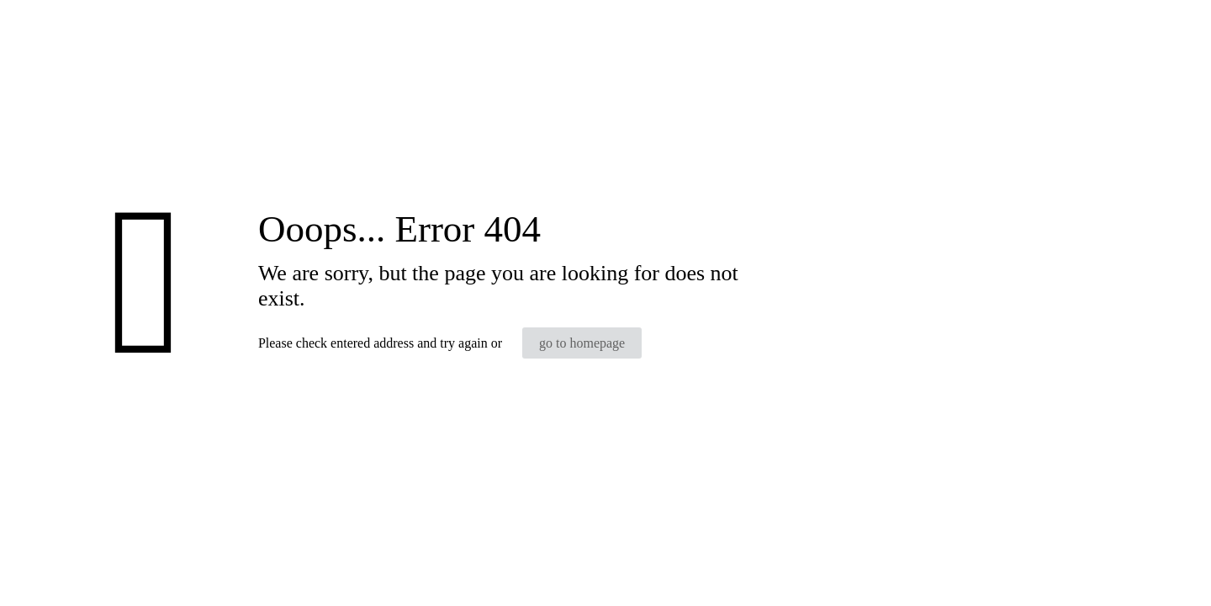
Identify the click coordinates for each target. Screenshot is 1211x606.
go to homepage (582, 343)
